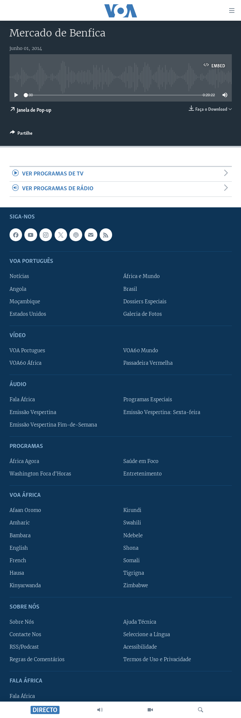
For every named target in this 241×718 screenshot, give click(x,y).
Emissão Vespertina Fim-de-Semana (53, 425)
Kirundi (132, 510)
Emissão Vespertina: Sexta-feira (161, 412)
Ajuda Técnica (139, 622)
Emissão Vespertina (33, 412)
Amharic (20, 523)
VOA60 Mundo (140, 351)
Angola (18, 289)
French (18, 560)
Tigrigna (133, 573)
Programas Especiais (147, 400)
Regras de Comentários (37, 659)
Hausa (17, 573)
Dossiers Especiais (144, 301)
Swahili (132, 523)
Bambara (20, 535)
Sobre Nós (22, 622)
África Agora (24, 461)
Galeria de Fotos (142, 314)
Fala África (22, 400)
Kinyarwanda (25, 585)
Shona (130, 548)
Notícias (19, 276)
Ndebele (133, 535)
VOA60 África (25, 363)
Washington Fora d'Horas (40, 474)
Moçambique (25, 301)
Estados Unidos (28, 314)
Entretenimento (142, 474)
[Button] (21, 134)
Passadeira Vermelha (148, 363)
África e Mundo (141, 276)
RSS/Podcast (24, 647)
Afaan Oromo (25, 510)
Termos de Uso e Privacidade (157, 659)
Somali (131, 560)
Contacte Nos (25, 634)
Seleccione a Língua (146, 634)
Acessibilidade (140, 647)
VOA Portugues (27, 351)
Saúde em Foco (140, 461)
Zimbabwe (135, 585)
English (19, 548)
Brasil (130, 289)
